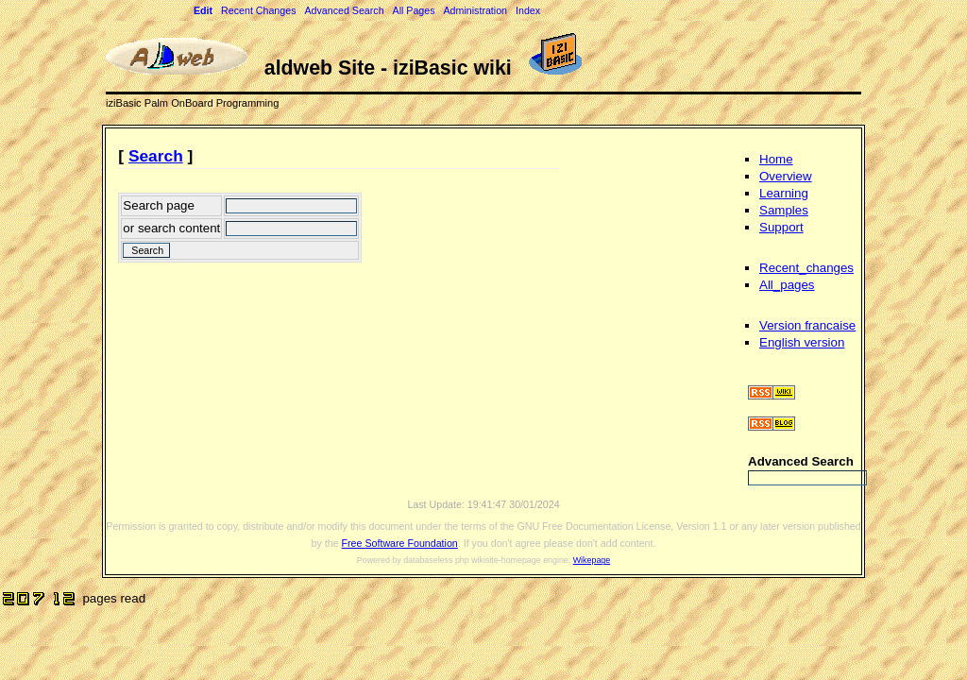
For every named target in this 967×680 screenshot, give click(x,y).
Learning (783, 193)
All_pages (787, 285)
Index (528, 10)
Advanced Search (345, 10)
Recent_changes (806, 268)
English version (801, 342)
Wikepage (591, 560)
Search (155, 155)
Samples (783, 210)
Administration (477, 10)
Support (781, 227)
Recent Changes (259, 10)
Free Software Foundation (400, 543)
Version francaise (807, 325)
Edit (204, 10)
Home (776, 159)
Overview (785, 176)
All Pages (415, 10)
